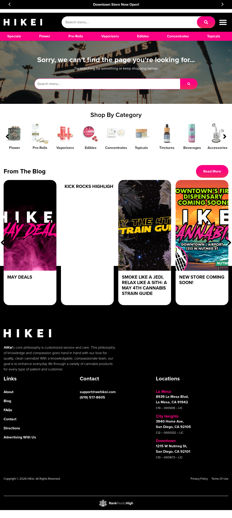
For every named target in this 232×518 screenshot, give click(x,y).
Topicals (141, 147)
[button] (9, 4)
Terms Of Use (219, 479)
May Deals (19, 277)
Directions (12, 428)
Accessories (217, 147)
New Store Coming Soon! (201, 280)
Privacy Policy (199, 479)
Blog (7, 401)
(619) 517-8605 (92, 397)
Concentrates (116, 147)
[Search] (206, 22)
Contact (10, 419)
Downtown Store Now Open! (116, 4)
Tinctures (166, 147)
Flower (14, 147)
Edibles (91, 147)
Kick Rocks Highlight (90, 186)
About (8, 391)
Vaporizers (65, 147)
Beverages (192, 147)
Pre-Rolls (40, 147)
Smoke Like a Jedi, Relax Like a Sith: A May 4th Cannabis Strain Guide (144, 285)
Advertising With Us (20, 437)
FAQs (8, 410)
